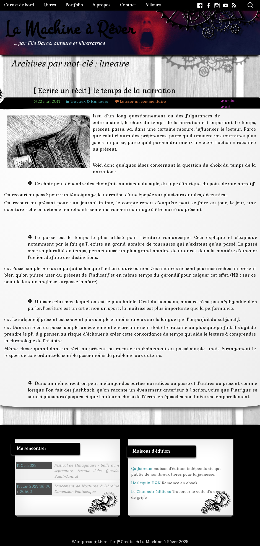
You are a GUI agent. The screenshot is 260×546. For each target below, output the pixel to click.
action (231, 100)
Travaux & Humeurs (89, 101)
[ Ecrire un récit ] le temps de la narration (104, 90)
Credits (127, 541)
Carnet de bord (19, 4)
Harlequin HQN (146, 482)
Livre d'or (106, 541)
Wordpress (82, 541)
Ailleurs (153, 4)
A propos (101, 4)
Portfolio (74, 4)
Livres (49, 4)
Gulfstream (141, 468)
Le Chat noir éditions (151, 491)
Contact (128, 4)
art (227, 106)
